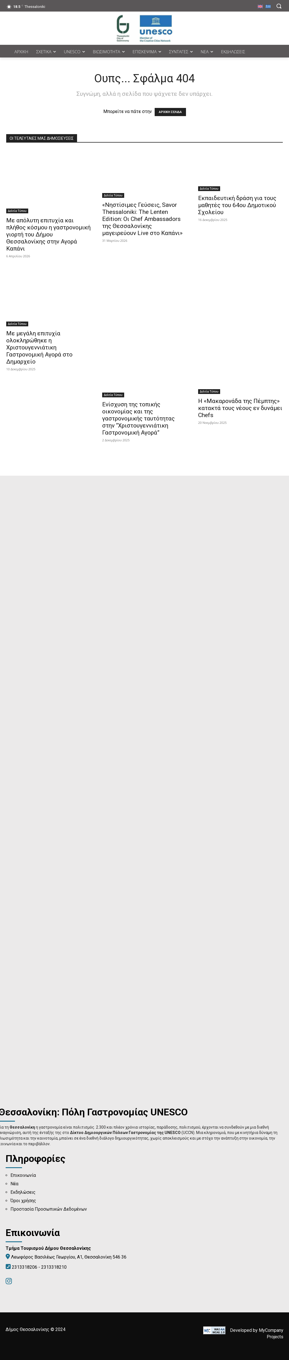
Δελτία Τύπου (17, 211)
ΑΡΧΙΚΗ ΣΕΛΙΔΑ (170, 112)
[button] (279, 6)
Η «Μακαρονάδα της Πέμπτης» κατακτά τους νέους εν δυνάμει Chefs (240, 408)
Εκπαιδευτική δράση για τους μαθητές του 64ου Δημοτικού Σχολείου (237, 205)
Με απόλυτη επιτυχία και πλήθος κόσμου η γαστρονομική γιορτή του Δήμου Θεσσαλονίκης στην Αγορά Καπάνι (48, 234)
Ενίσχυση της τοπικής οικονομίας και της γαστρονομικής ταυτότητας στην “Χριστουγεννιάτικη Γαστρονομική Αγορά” (138, 418)
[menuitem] (260, 7)
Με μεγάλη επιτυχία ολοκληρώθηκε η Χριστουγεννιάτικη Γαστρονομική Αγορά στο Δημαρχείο (39, 347)
